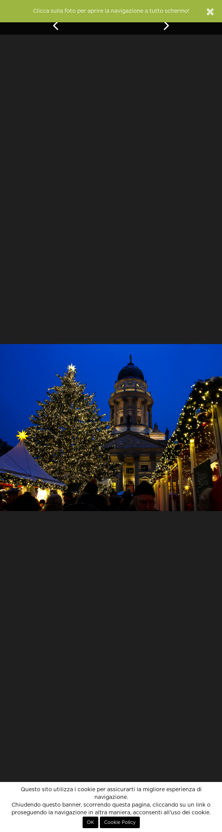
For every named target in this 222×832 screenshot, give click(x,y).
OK (90, 822)
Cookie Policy (120, 822)
